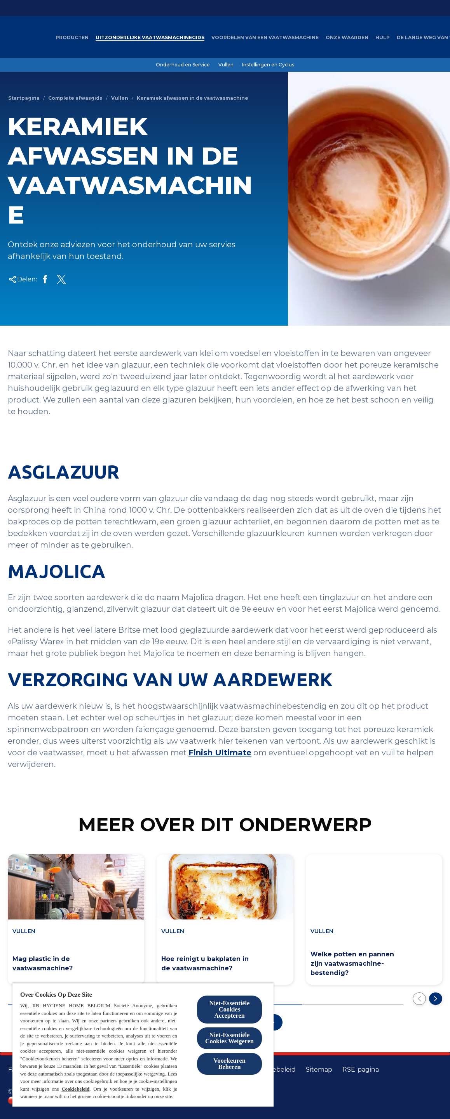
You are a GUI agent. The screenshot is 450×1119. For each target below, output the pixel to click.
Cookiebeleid (75, 1089)
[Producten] (72, 38)
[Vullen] (226, 65)
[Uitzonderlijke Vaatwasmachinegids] (150, 38)
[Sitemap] (319, 1070)
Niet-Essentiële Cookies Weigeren (229, 1038)
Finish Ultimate (219, 752)
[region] (143, 1045)
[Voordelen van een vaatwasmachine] (265, 38)
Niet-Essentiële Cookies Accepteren (229, 1009)
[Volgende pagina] (435, 998)
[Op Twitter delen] (61, 279)
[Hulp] (382, 38)
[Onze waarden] (347, 38)
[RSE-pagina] (360, 1070)
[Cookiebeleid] (275, 1070)
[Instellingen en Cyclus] (268, 65)
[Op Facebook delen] (45, 279)
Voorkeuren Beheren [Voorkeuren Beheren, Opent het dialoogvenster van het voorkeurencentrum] (229, 1063)
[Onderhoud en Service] (182, 65)
